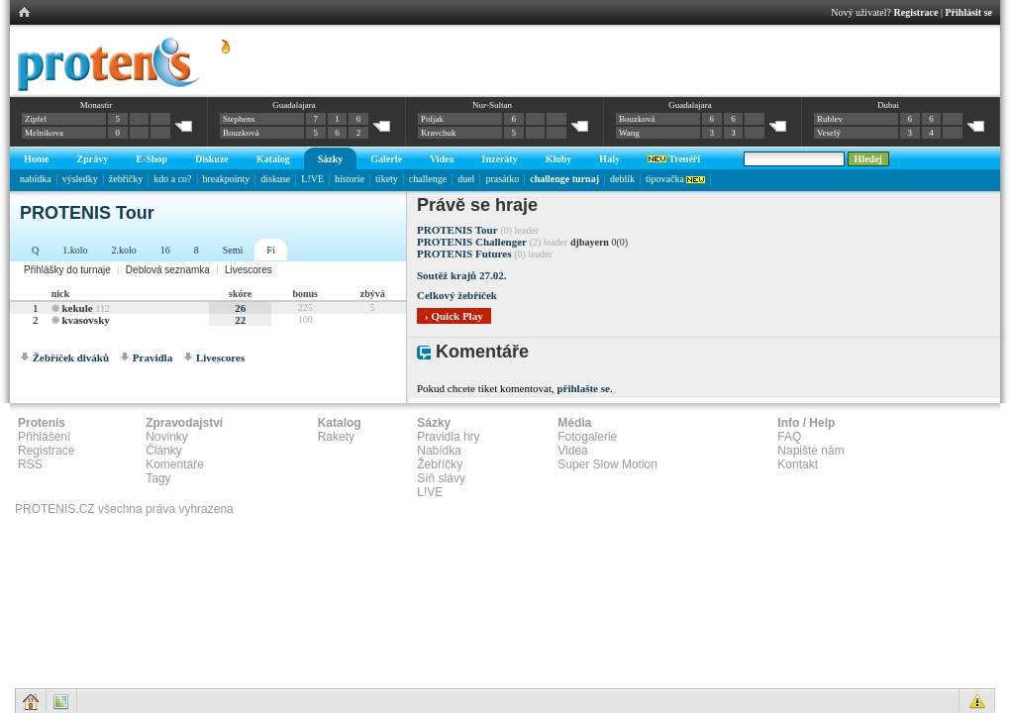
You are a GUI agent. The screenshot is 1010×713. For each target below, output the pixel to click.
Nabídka (439, 451)
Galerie (386, 158)
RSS (30, 464)
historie (349, 178)
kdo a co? (172, 178)
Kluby (559, 158)
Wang (629, 133)
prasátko (502, 178)
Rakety (336, 437)
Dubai (888, 105)
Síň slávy (441, 478)
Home (37, 158)
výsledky (80, 178)
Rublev (830, 119)
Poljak (432, 119)
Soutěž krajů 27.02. (461, 275)
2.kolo (124, 250)
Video (442, 158)
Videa (572, 451)
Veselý (829, 133)
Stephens (239, 119)
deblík (622, 178)
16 (165, 250)
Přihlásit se (969, 12)
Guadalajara (293, 105)
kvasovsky (85, 320)
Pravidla (152, 357)
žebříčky (126, 178)
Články (164, 451)
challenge (428, 178)
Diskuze (212, 158)
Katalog (273, 158)
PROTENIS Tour (457, 230)
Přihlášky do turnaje (67, 269)
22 (240, 320)
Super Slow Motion (607, 464)
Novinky (167, 437)
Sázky (331, 158)
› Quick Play (454, 316)
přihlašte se (582, 388)
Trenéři (674, 158)
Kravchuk (438, 133)
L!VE (312, 178)
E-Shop (151, 158)
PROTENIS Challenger (472, 242)
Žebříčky (439, 464)
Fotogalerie (587, 437)
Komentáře (175, 464)
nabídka (35, 178)
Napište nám (810, 451)
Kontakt (797, 464)
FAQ (789, 437)
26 (240, 308)
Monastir (96, 105)
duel (465, 178)
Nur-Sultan (492, 105)
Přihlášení (44, 437)
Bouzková (241, 133)
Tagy (158, 478)
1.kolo (74, 250)
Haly (609, 158)
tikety (386, 178)
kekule (76, 308)
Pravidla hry (448, 437)
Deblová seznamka (168, 269)
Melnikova (44, 133)
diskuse (275, 178)
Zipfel (36, 119)
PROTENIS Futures (464, 253)
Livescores (248, 269)
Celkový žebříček (457, 295)
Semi (233, 250)
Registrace (916, 12)
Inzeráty (500, 158)
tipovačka (675, 178)
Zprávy (93, 158)
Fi (270, 250)
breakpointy (227, 178)
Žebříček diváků (71, 357)
